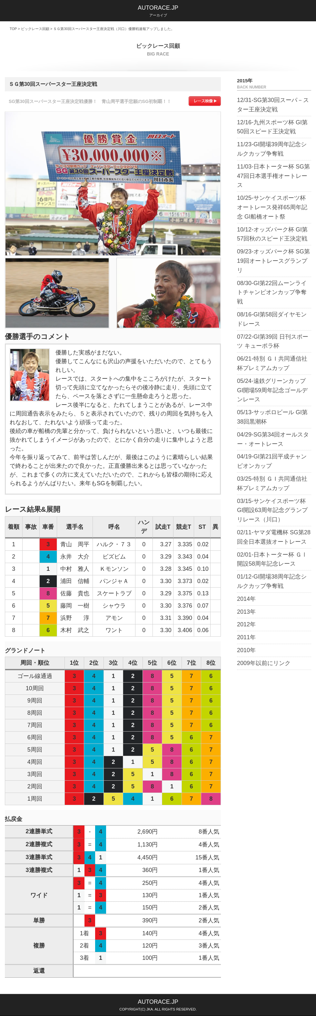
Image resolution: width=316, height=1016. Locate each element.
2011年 (246, 637)
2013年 (246, 612)
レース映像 (205, 101)
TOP (13, 29)
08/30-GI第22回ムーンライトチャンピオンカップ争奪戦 (272, 292)
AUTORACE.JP (158, 8)
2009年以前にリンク (264, 663)
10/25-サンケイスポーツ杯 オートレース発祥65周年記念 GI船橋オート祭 (272, 207)
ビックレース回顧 (35, 29)
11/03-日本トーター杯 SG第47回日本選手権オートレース (273, 176)
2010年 (246, 650)
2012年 (246, 624)
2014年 (246, 599)
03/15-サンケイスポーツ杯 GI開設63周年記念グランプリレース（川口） (272, 510)
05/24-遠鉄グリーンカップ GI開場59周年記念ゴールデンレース (272, 390)
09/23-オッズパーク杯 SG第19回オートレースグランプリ (273, 260)
